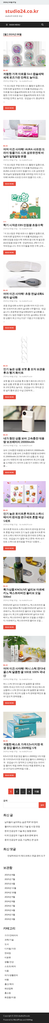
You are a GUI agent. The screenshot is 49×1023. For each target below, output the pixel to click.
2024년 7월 (10, 905)
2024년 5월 (10, 914)
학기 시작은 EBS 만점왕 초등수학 (23, 225)
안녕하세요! (13, 855)
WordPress (17, 1020)
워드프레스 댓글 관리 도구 (33, 855)
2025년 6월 (10, 883)
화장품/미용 (10, 997)
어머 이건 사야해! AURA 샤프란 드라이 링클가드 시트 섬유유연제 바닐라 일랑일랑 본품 (24, 153)
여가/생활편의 (11, 975)
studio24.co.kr (22, 11)
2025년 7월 (10, 879)
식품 (7, 970)
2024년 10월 (10, 892)
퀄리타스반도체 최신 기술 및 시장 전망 (22, 826)
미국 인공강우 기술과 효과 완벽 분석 (21, 835)
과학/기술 (9, 939)
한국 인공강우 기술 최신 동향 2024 (20, 831)
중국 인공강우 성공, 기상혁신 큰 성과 (21, 839)
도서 (4, 222)
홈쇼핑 (5, 70)
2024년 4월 (10, 919)
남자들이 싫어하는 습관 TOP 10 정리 (21, 822)
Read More (8, 107)
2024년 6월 (10, 910)
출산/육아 (9, 984)
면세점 (8, 953)
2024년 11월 (10, 888)
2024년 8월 (10, 901)
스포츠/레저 (10, 966)
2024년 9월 (10, 897)
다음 (37, 791)
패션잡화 (9, 988)
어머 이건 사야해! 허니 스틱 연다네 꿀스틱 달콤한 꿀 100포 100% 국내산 (24, 672)
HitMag (29, 1020)
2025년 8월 (10, 874)
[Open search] (42, 25)
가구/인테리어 (11, 935)
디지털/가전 (10, 948)
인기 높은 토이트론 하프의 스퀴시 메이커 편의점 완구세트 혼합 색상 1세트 (23, 517)
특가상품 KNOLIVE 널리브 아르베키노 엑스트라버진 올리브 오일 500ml (23, 593)
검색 (5, 800)
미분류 (8, 957)
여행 (7, 979)
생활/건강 (9, 962)
